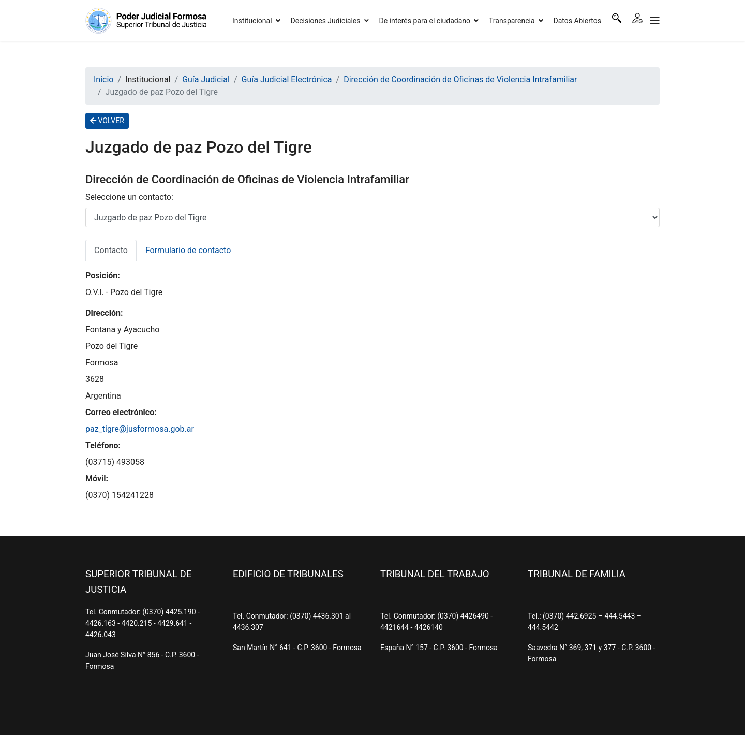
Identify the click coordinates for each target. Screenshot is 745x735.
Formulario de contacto (188, 250)
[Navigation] (655, 20)
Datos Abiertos (578, 21)
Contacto (111, 250)
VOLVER (107, 120)
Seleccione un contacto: (129, 197)
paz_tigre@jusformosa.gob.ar (139, 429)
